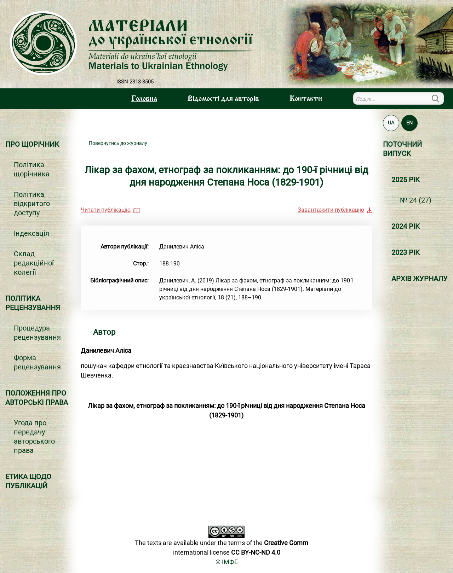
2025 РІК (405, 179)
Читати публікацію (106, 209)
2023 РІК (405, 252)
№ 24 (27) (415, 200)
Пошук (439, 98)
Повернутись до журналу (118, 143)
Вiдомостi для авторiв (223, 99)
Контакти (305, 99)
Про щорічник (32, 144)
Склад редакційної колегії (34, 263)
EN (409, 122)
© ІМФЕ (227, 562)
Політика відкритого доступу (32, 203)
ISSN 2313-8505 (135, 81)
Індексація (31, 233)
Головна (144, 99)
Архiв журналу (419, 278)
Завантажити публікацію (331, 209)
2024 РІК (405, 226)
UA (391, 122)
